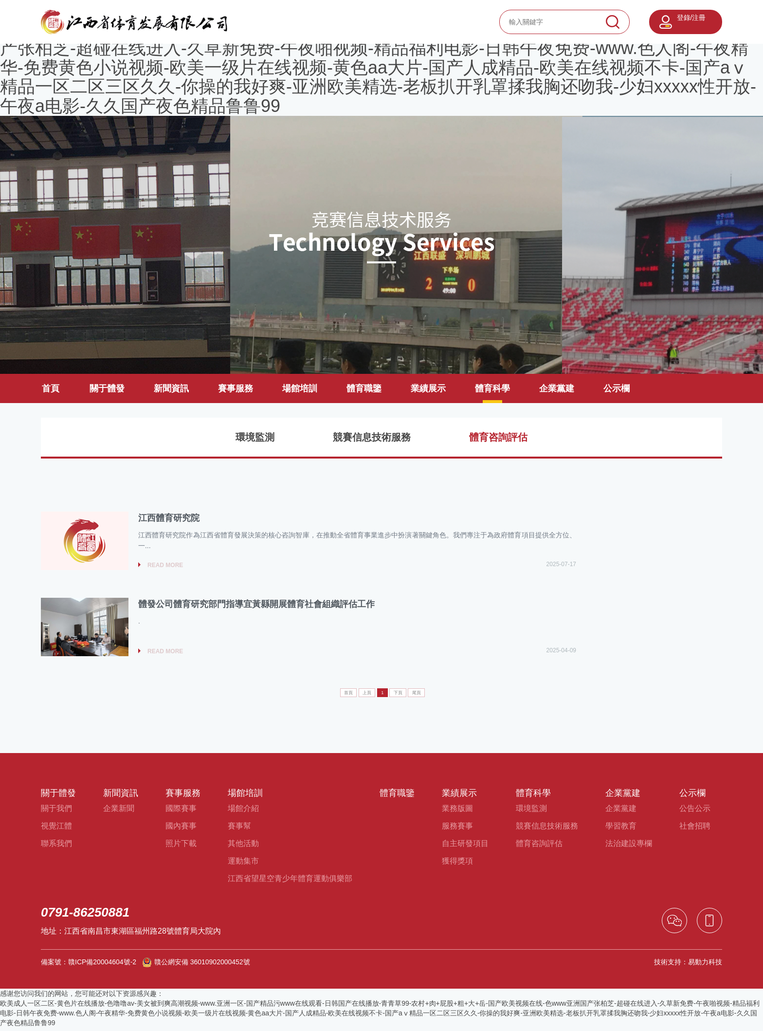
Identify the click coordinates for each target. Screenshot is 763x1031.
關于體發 (107, 388)
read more (165, 566)
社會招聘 (694, 829)
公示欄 (616, 388)
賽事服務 (235, 388)
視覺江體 (56, 829)
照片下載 (181, 847)
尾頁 (434, 695)
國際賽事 (181, 812)
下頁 (406, 695)
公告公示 (694, 812)
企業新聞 (118, 812)
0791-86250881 (85, 915)
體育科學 (492, 388)
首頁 (50, 388)
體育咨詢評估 (498, 437)
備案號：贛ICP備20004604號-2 (88, 965)
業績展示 (428, 388)
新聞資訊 (171, 388)
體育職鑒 (364, 388)
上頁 (359, 695)
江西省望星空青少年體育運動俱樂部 (290, 882)
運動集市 (243, 864)
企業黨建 (556, 388)
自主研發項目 (465, 847)
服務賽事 (457, 829)
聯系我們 (56, 847)
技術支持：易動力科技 (688, 965)
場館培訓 (299, 388)
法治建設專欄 (628, 847)
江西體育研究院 (169, 519)
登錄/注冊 (691, 17)
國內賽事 (181, 829)
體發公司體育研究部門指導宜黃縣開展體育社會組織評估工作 (256, 606)
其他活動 (243, 847)
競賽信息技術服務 (372, 437)
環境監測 (255, 437)
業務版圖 (457, 812)
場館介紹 (243, 812)
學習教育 (620, 829)
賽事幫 (239, 829)
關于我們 (56, 812)
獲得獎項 (457, 864)
